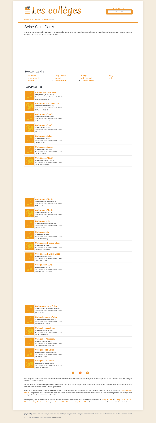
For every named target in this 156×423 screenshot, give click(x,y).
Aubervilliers (32, 76)
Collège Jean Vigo (43, 221)
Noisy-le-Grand (86, 78)
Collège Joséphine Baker (46, 306)
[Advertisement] (78, 54)
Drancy (110, 76)
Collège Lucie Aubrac (44, 361)
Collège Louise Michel (44, 350)
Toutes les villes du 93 (88, 80)
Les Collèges (78, 10)
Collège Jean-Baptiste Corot (47, 254)
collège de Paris (107, 400)
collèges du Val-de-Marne (62, 402)
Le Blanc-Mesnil (33, 78)
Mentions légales (56, 417)
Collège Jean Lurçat (44, 147)
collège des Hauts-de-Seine (41, 402)
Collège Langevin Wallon (46, 317)
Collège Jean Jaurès (44, 114)
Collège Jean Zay (42, 232)
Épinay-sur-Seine (60, 80)
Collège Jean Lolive (43, 136)
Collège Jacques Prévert (45, 92)
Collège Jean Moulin (44, 158)
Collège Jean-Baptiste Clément (48, 243)
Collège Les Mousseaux (45, 339)
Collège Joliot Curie (43, 265)
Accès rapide (119, 8)
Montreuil (58, 78)
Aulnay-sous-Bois (60, 76)
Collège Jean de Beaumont (47, 103)
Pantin (110, 78)
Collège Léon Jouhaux (45, 328)
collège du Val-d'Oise (81, 402)
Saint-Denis (32, 80)
